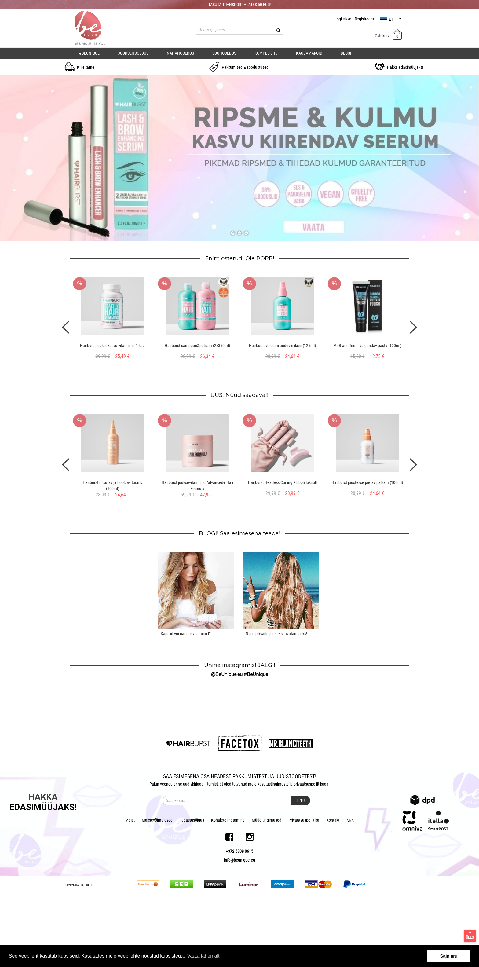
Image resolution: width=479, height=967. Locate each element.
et (390, 19)
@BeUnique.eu (227, 674)
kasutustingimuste (273, 847)
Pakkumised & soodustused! (239, 67)
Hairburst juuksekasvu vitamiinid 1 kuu (112, 345)
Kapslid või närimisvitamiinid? (186, 633)
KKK (350, 883)
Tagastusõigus (192, 883)
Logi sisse (343, 18)
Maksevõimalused (157, 883)
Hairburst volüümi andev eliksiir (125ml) (282, 345)
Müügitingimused (266, 883)
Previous (65, 327)
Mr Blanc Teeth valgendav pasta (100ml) (367, 345)
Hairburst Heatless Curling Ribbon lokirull (282, 482)
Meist (130, 883)
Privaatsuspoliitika (303, 883)
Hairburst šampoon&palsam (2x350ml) (197, 345)
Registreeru (364, 18)
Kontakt (332, 883)
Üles (469, 935)
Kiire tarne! (79, 67)
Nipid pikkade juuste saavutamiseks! (276, 633)
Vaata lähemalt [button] (203, 955)
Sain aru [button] (449, 956)
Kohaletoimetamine (228, 883)
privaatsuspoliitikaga (311, 847)
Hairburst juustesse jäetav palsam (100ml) (367, 482)
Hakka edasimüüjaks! (399, 67)
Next (413, 327)
